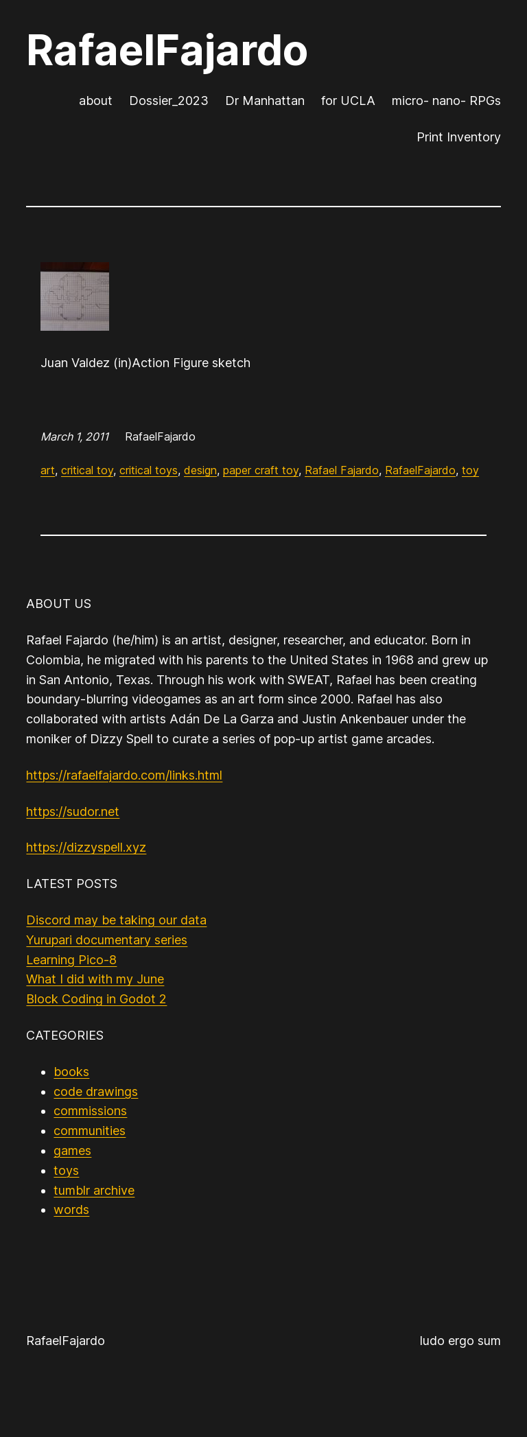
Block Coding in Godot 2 (96, 999)
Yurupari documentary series (106, 940)
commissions (90, 1110)
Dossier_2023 (169, 100)
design (200, 470)
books (71, 1071)
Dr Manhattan (265, 100)
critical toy (87, 470)
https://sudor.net (72, 811)
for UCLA (348, 100)
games (72, 1150)
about (96, 100)
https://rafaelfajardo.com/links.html (124, 775)
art (47, 470)
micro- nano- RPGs (446, 100)
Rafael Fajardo (342, 470)
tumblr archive (94, 1190)
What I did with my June (95, 979)
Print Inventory (459, 137)
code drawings (96, 1091)
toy (470, 470)
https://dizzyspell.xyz (86, 847)
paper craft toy (260, 470)
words (71, 1209)
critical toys (148, 470)
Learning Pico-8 (71, 960)
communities (90, 1130)
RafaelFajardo (167, 49)
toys (66, 1170)
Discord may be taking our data (116, 920)
